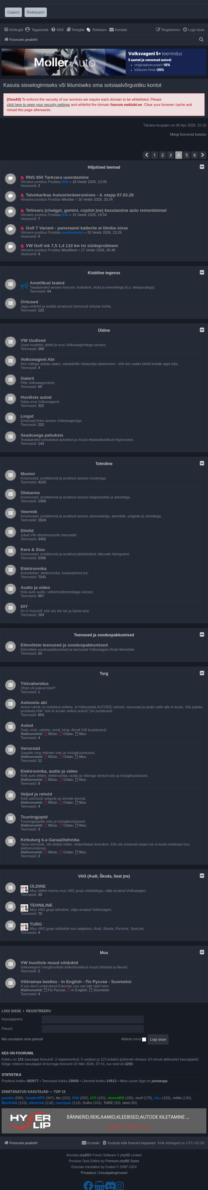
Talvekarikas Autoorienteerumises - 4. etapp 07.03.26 (80, 195)
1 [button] (154, 155)
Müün (50, 734)
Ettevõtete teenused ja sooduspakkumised (64, 645)
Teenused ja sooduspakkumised (104, 635)
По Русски (54, 990)
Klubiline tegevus (104, 273)
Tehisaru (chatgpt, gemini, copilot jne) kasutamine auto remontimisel (96, 210)
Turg (104, 673)
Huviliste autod (36, 397)
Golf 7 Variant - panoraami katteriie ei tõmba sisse (77, 228)
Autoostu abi (34, 702)
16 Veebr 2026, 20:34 (95, 199)
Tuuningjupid (34, 816)
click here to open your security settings (38, 105)
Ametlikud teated (47, 282)
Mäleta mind (133, 1039)
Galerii (27, 378)
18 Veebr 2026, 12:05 (89, 182)
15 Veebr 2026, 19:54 (89, 215)
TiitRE (108, 1103)
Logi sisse (11, 1011)
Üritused (29, 301)
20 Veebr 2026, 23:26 (104, 232)
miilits (177, 1098)
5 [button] (186, 155)
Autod (27, 725)
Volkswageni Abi (37, 359)
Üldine (104, 330)
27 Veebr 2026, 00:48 (98, 250)
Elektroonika (33, 568)
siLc (157, 1098)
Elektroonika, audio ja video (49, 771)
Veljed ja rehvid (36, 794)
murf (139, 1098)
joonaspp (159, 1081)
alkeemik (36, 1103)
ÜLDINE (38, 886)
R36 (65, 182)
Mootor (28, 473)
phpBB (84, 1155)
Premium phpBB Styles (122, 1161)
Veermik (29, 511)
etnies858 (116, 1098)
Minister (68, 199)
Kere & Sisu (33, 549)
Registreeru (38, 1011)
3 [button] (170, 155)
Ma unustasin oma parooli (22, 1039)
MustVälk (9, 1103)
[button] (146, 155)
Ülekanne (30, 492)
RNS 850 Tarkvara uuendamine (57, 177)
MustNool (69, 250)
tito (58, 1098)
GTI (93, 1098)
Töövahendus (35, 683)
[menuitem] (37, 30)
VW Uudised (33, 340)
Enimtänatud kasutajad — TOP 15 (33, 1092)
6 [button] (195, 155)
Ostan (66, 734)
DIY (24, 606)
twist (126, 1103)
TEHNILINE (41, 905)
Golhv (87, 1103)
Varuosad (30, 748)
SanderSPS (34, 1098)
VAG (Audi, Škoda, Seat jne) (104, 876)
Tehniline (104, 463)
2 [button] (163, 155)
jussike (8, 1098)
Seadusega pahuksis (42, 435)
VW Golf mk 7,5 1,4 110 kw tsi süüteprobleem (72, 245)
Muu (80, 734)
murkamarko (72, 232)
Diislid (27, 530)
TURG (36, 924)
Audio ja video (35, 587)
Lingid (27, 416)
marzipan (63, 1103)
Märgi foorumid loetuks (188, 134)
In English (77, 990)
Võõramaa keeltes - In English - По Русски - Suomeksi (76, 981)
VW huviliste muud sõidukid (49, 962)
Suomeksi (99, 990)
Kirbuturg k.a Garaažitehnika (50, 839)
